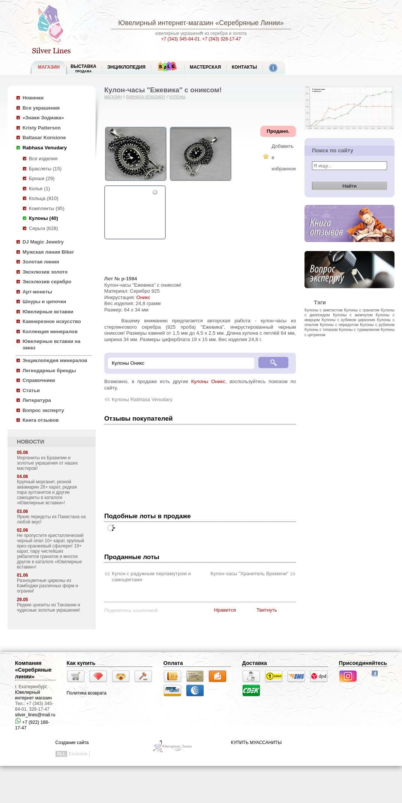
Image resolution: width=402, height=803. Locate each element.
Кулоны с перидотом (339, 324)
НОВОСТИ (30, 442)
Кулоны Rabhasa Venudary (142, 399)
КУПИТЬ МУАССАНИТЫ (256, 742)
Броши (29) (41, 178)
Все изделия (43, 158)
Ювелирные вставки (47, 311)
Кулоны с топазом (321, 329)
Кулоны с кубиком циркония (348, 319)
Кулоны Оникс (208, 381)
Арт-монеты (37, 292)
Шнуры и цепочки (44, 301)
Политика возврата (86, 693)
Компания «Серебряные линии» (33, 670)
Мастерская (205, 67)
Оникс (143, 297)
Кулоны (177, 97)
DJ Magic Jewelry (43, 242)
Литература (36, 400)
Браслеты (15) (45, 168)
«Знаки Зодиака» (43, 117)
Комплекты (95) (46, 208)
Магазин (113, 97)
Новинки (33, 98)
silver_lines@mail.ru (35, 714)
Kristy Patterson (41, 128)
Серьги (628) (43, 228)
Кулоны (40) (43, 218)
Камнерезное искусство (51, 321)
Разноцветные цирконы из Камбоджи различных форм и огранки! (47, 586)
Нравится (225, 610)
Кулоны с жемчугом (353, 315)
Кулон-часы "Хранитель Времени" (249, 573)
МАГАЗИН (49, 67)
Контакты (244, 67)
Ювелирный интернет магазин (33, 695)
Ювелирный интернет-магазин (165, 23)
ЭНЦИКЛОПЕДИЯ (126, 67)
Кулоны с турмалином (359, 329)
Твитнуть (266, 610)
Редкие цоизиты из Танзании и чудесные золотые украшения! (48, 607)
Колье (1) (39, 188)
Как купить (81, 663)
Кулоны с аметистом (323, 310)
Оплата (173, 663)
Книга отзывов (40, 420)
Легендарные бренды (49, 370)
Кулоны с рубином (377, 324)
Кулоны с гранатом (361, 310)
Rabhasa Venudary (44, 147)
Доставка (254, 663)
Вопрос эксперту (43, 410)
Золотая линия (40, 262)
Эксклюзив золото (45, 272)
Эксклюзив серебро (46, 281)
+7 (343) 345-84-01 (180, 39)
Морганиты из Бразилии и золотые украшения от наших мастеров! (47, 463)
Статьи (31, 390)
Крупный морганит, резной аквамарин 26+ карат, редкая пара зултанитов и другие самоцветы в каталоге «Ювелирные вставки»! (47, 492)
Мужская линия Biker (48, 252)
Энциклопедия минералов (54, 360)
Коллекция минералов (50, 331)
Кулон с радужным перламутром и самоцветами (151, 577)
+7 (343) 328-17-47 (221, 39)
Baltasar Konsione (44, 137)
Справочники (38, 380)
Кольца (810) (43, 198)
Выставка (83, 68)
